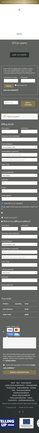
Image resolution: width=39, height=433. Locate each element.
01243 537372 (12, 400)
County (7, 172)
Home (13, 383)
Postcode (5, 180)
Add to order (19, 55)
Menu (19, 34)
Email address (7, 195)
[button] (19, 10)
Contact (29, 398)
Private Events (11, 388)
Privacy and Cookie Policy (18, 398)
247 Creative (29, 407)
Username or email (11, 77)
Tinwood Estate (19, 22)
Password (28, 77)
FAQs (13, 390)
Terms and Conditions (23, 390)
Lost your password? (10, 90)
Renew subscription (19, 372)
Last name (25, 128)
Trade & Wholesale (23, 388)
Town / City (6, 164)
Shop (18, 383)
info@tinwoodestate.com (26, 400)
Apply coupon (28, 104)
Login (8, 86)
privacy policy (11, 360)
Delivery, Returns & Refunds (21, 395)
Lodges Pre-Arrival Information (15, 385)
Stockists (33, 388)
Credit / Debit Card (13, 331)
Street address (10, 151)
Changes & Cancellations (21, 393)
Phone (4, 188)
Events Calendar (26, 383)
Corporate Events (31, 385)
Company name (10, 136)
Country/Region (8, 144)
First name (6, 128)
